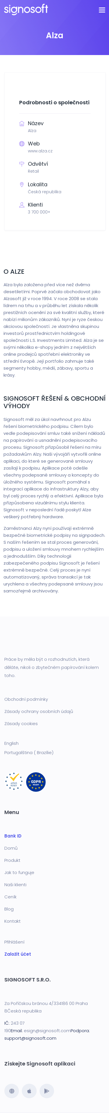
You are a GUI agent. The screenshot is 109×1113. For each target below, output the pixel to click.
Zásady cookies (21, 723)
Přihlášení (14, 942)
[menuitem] (54, 743)
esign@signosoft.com (47, 1031)
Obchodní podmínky (26, 699)
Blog (9, 909)
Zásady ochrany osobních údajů (38, 711)
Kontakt (12, 921)
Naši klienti (15, 885)
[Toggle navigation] (102, 9)
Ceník (10, 897)
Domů (11, 848)
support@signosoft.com (30, 1038)
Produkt (12, 860)
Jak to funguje (19, 872)
